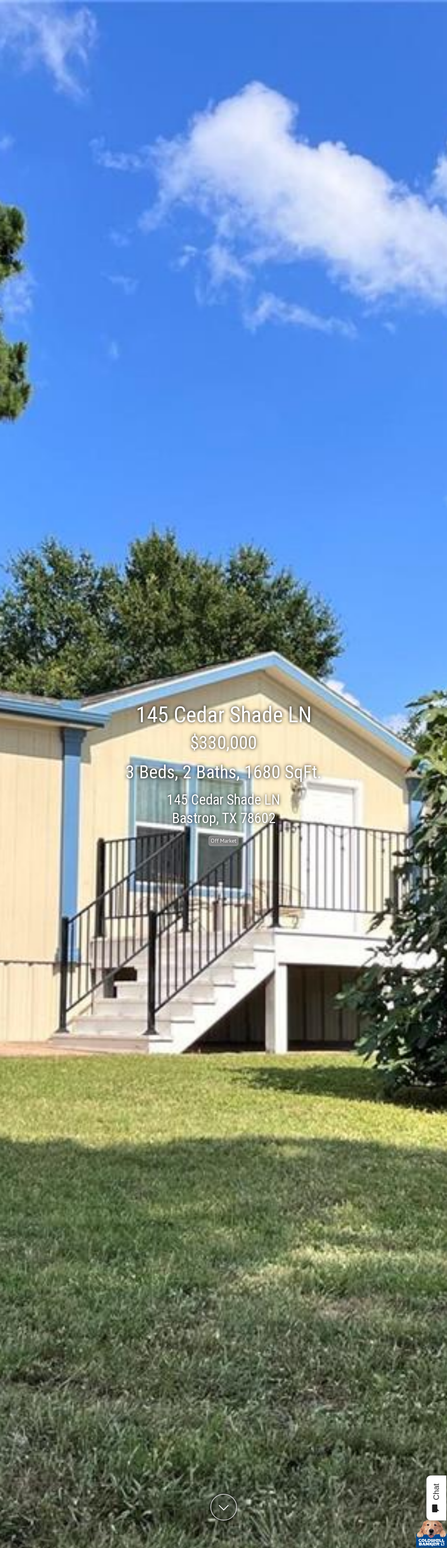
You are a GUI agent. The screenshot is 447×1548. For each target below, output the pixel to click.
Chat (435, 1498)
